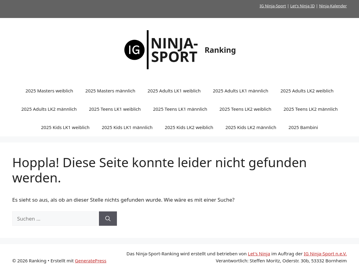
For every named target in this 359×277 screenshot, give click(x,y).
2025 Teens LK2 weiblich (245, 109)
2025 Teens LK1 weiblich (115, 109)
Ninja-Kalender (333, 6)
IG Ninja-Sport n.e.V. (325, 253)
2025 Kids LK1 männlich (127, 127)
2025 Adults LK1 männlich (240, 91)
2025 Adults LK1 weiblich (174, 91)
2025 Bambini (303, 127)
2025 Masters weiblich (49, 91)
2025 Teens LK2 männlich (311, 109)
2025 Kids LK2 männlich (251, 127)
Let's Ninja (259, 253)
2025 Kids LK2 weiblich (189, 127)
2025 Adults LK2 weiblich (307, 91)
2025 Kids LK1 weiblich (65, 127)
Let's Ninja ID (302, 6)
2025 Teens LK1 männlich (180, 109)
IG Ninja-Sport (272, 6)
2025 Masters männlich (110, 91)
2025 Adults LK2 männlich (49, 109)
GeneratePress (90, 260)
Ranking (220, 50)
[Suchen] (108, 218)
